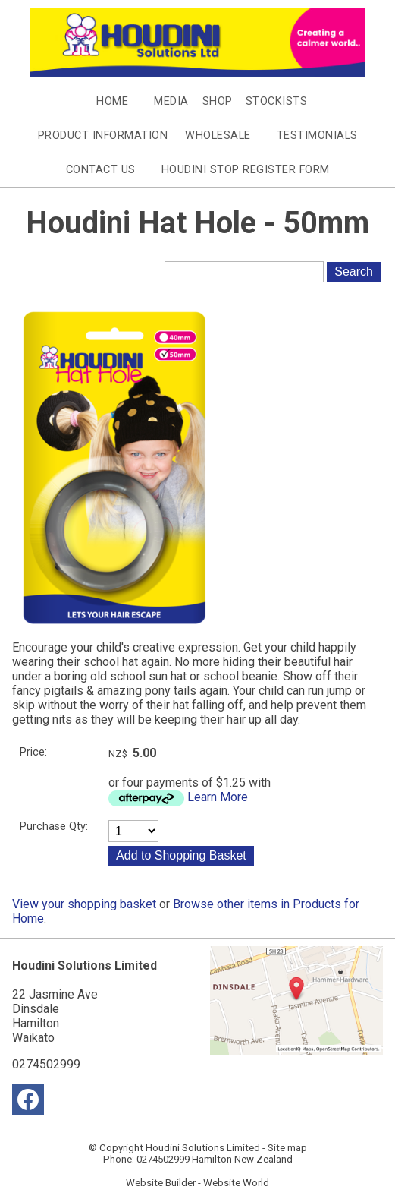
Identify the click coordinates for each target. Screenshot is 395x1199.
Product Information (103, 135)
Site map (287, 1147)
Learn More (217, 797)
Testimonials (317, 135)
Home (112, 101)
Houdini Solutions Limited (203, 1147)
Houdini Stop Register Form (245, 169)
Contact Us (101, 169)
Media (171, 101)
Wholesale (218, 135)
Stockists (277, 101)
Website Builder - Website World (197, 1182)
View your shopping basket (84, 904)
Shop (217, 101)
